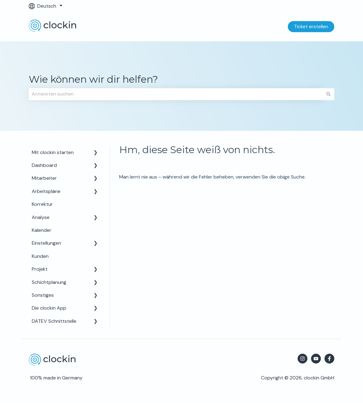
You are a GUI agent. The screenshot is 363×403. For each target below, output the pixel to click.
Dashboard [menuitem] (44, 165)
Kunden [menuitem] (40, 256)
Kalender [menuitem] (41, 230)
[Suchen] (328, 94)
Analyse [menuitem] (41, 217)
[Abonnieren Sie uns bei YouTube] (316, 358)
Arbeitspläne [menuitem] (46, 191)
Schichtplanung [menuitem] (49, 282)
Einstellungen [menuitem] (46, 243)
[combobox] (176, 94)
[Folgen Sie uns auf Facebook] (329, 358)
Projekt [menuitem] (40, 269)
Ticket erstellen (311, 26)
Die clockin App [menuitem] (49, 308)
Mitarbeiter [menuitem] (44, 178)
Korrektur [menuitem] (42, 204)
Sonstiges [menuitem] (43, 295)
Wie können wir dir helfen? (93, 79)
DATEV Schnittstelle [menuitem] (54, 321)
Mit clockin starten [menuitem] (53, 152)
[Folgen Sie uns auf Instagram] (302, 358)
